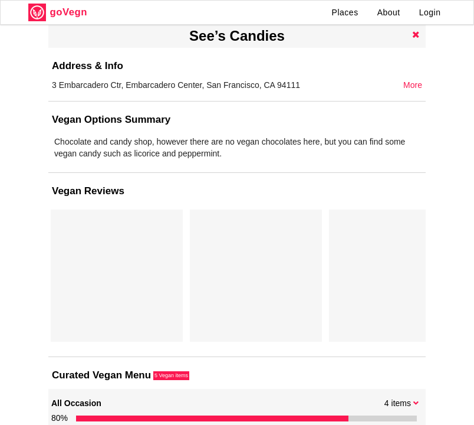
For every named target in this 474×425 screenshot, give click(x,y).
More (412, 85)
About (388, 12)
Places (345, 12)
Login (430, 12)
